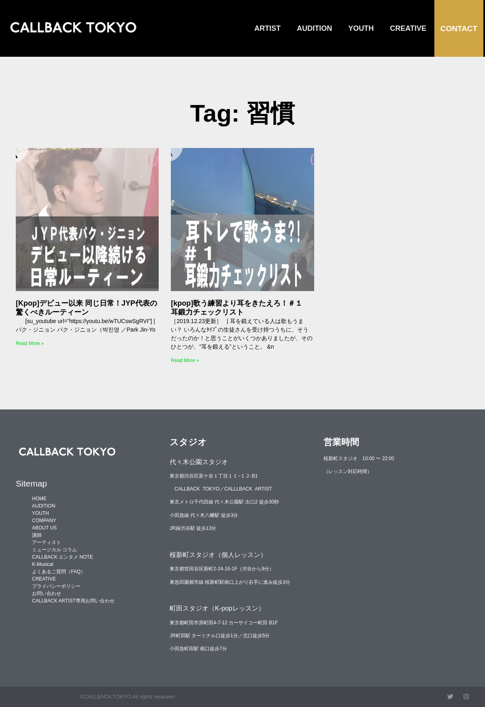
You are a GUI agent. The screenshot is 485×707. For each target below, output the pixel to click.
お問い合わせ (46, 593)
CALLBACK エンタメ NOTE (62, 557)
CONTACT (458, 28)
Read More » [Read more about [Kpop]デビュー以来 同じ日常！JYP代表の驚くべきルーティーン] (30, 343)
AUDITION (314, 28)
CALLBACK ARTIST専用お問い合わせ (73, 601)
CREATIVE (408, 28)
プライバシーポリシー (56, 586)
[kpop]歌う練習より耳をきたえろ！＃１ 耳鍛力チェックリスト (240, 307)
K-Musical (42, 564)
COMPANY (44, 520)
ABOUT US (44, 528)
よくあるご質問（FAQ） (58, 571)
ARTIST (267, 28)
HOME (39, 498)
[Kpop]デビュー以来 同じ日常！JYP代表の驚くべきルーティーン (86, 307)
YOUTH (361, 28)
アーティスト (46, 542)
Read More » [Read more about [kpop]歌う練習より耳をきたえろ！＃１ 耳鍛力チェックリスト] (185, 360)
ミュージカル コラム (54, 550)
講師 (37, 535)
